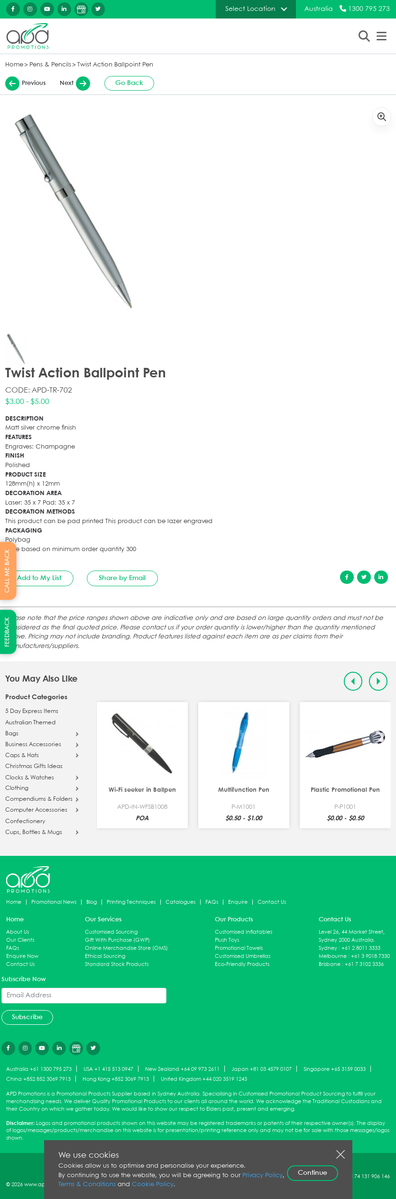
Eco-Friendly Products (242, 964)
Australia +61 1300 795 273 (39, 1069)
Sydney (328, 948)
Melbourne (333, 956)
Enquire (238, 902)
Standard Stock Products (116, 964)
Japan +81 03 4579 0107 (261, 1069)
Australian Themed (30, 723)
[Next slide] (378, 681)
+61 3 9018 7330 (370, 956)
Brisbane (330, 964)
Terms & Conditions (87, 1184)
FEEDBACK (7, 632)
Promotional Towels (239, 948)
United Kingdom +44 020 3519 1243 (204, 1079)
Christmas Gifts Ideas (34, 766)
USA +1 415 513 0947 (108, 1069)
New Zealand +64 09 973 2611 (182, 1069)
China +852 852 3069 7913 (38, 1079)
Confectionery (25, 821)
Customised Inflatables (243, 932)
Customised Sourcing (111, 932)
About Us (17, 932)
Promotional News (53, 902)
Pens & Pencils (50, 65)
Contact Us (272, 902)
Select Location (250, 9)
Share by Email (122, 578)
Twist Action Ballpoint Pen (115, 65)
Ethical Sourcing (105, 956)
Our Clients (20, 940)
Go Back (129, 83)
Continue (312, 1173)
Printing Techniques (131, 902)
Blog (91, 902)
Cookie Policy (153, 1184)
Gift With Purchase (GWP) (117, 940)
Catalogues (180, 902)
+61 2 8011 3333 (360, 948)
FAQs (211, 902)
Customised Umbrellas (242, 956)
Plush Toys (227, 940)
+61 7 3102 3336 (364, 964)
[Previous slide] (353, 681)
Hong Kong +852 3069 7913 (116, 1079)
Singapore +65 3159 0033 (335, 1069)
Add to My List (39, 578)
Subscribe (27, 1017)
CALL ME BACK (7, 571)
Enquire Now (22, 956)
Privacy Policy (262, 1175)
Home (14, 65)
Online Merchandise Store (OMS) (126, 948)
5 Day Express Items (31, 711)
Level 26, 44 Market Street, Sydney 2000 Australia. (352, 936)
